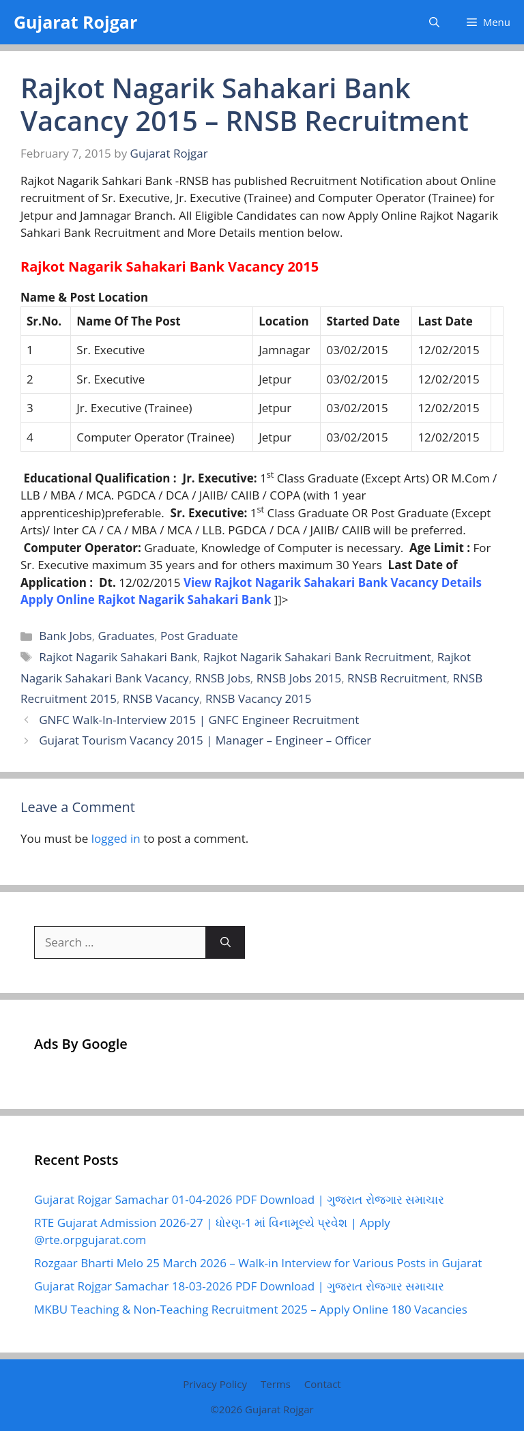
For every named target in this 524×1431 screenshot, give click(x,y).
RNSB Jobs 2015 (299, 678)
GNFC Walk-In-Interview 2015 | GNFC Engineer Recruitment (199, 719)
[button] (434, 22)
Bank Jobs (65, 636)
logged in (116, 838)
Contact (322, 1384)
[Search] (225, 942)
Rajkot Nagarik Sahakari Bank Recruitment (317, 657)
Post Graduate (199, 636)
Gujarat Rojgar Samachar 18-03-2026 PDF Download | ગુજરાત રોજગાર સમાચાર (239, 1286)
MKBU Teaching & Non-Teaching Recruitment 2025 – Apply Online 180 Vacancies (250, 1309)
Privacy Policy (215, 1384)
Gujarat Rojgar (75, 21)
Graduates (126, 636)
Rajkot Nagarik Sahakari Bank (118, 657)
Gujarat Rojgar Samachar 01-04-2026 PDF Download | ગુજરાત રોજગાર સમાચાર (239, 1199)
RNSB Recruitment (397, 678)
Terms (276, 1384)
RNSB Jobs (222, 678)
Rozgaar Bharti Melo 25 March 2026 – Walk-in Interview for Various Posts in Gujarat (258, 1263)
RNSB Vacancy (161, 698)
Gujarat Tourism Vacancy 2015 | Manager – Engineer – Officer (205, 740)
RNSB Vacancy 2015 (258, 698)
